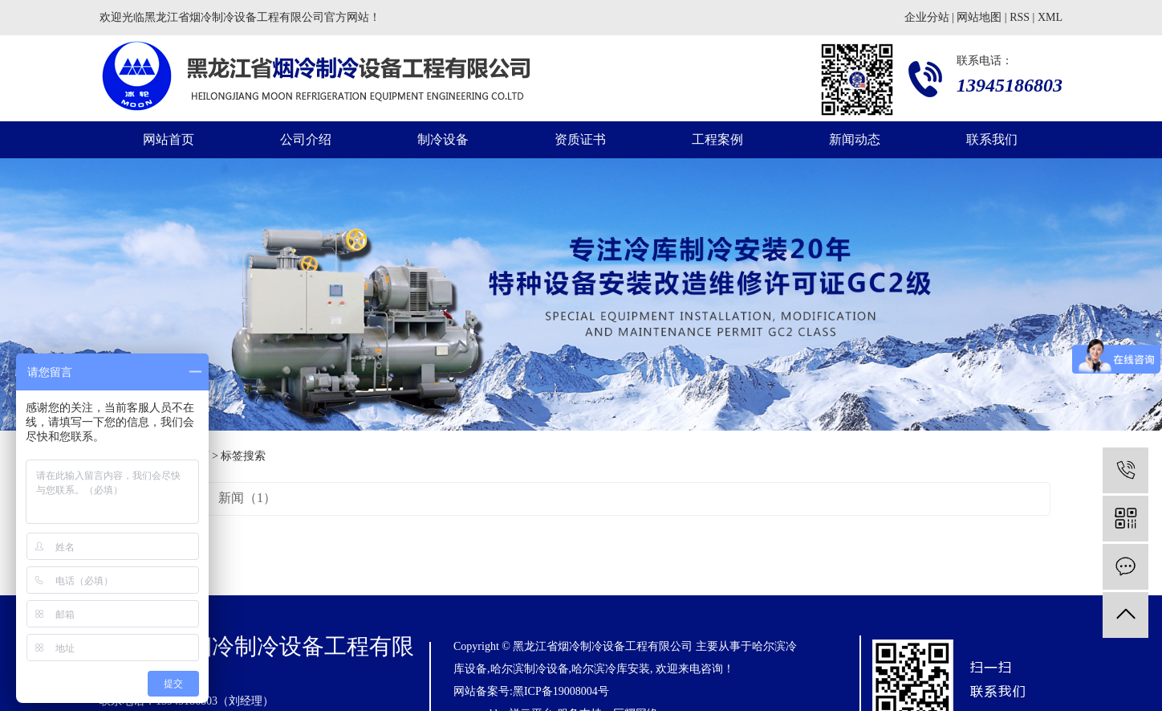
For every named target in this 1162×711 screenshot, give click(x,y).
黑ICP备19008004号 (561, 691)
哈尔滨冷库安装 (610, 669)
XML (1050, 17)
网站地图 (979, 17)
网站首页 (168, 139)
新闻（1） (247, 498)
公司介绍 (305, 139)
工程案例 (717, 139)
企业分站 (926, 17)
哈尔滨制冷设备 (529, 669)
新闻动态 (854, 139)
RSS (1020, 17)
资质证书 (580, 139)
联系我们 (992, 139)
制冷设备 (443, 139)
